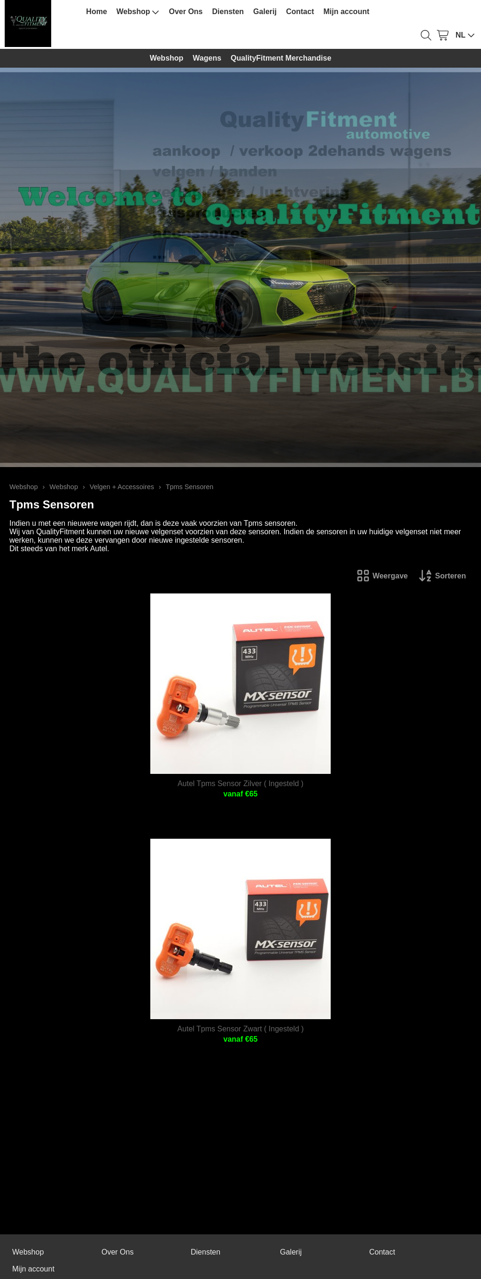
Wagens (207, 58)
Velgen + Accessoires (122, 487)
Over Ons (185, 12)
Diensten (228, 12)
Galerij (265, 12)
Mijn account (346, 12)
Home (96, 12)
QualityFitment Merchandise (281, 58)
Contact (300, 12)
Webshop (138, 12)
